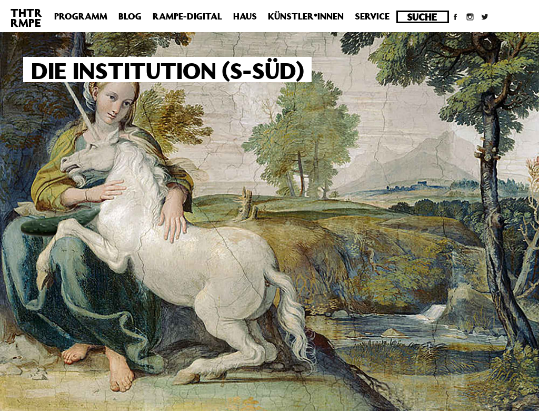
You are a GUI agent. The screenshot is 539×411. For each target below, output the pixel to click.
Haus (245, 16)
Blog (130, 16)
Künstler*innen (306, 16)
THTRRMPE (26, 17)
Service (372, 16)
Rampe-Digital (187, 16)
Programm (80, 16)
